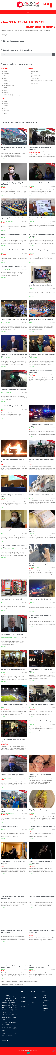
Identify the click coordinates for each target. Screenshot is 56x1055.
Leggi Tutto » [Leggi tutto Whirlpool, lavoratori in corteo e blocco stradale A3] (31, 471)
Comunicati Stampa (8, 94)
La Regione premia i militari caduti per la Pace (13, 669)
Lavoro (30, 375)
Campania (6, 110)
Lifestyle (6, 83)
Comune (38, 152)
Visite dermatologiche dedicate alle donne (40, 183)
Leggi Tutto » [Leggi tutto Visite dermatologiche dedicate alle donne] (31, 195)
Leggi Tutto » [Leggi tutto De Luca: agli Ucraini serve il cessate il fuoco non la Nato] (3, 366)
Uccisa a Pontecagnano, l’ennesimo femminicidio (42, 704)
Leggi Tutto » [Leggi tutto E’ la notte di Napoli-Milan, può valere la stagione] (3, 277)
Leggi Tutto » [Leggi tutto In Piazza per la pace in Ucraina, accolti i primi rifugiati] (3, 822)
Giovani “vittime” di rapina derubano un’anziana (13, 406)
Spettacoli (6, 76)
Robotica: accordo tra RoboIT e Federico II (12, 634)
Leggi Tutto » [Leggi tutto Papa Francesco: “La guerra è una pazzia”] (31, 262)
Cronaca (6, 92)
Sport (5, 75)
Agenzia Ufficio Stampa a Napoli (12, 96)
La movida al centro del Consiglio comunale (12, 774)
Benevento (6, 105)
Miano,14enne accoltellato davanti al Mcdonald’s (13, 234)
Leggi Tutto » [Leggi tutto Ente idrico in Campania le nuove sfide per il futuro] (3, 507)
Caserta (6, 107)
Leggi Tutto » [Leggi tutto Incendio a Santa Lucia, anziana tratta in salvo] (31, 505)
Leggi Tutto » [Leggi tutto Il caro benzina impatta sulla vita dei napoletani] (3, 401)
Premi (2, 674)
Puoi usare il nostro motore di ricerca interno (16, 50)
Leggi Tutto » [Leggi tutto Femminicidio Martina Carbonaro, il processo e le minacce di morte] (3, 978)
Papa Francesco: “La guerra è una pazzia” (40, 250)
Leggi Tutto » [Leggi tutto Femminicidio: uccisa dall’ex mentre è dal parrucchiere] (31, 785)
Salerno (5, 108)
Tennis (5, 71)
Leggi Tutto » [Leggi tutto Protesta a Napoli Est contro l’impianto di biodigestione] (31, 160)
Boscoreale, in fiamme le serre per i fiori (11, 599)
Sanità (33, 375)
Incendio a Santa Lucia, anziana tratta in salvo (41, 495)
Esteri (5, 87)
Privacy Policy (34, 83)
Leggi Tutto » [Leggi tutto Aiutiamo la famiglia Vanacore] (3, 541)
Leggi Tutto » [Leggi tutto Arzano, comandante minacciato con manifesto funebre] (31, 229)
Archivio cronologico (36, 75)
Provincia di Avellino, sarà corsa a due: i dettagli (41, 896)
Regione (6, 358)
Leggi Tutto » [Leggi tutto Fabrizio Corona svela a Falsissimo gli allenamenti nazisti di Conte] (31, 978)
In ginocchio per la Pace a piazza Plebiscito (12, 218)
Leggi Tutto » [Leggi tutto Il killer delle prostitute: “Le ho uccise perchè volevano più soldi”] (3, 907)
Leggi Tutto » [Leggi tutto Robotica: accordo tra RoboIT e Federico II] (3, 646)
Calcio (2, 709)
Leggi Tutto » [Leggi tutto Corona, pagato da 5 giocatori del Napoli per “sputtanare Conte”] (31, 873)
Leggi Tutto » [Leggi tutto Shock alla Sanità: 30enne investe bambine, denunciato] (31, 296)
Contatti (33, 73)
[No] (53, 1051)
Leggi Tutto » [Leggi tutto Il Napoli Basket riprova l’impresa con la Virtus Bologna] (31, 331)
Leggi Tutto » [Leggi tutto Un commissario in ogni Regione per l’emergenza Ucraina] (31, 366)
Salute (30, 187)
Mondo (5, 113)
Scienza (2, 638)
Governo (34, 358)
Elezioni (2, 866)
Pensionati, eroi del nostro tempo (9, 826)
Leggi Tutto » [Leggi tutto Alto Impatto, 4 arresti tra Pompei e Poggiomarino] (31, 732)
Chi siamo (33, 76)
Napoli (5, 101)
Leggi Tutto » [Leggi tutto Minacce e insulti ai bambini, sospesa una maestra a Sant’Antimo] (3, 941)
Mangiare (31, 814)
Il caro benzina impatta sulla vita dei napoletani (13, 389)
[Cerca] (53, 54)
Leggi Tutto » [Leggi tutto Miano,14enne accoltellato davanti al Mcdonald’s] (3, 245)
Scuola (5, 638)
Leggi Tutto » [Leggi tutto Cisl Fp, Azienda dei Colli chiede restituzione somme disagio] (31, 383)
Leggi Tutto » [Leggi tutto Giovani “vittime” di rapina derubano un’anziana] (3, 418)
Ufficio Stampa (34, 71)
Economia (6, 89)
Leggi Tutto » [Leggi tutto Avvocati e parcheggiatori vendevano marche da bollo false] (31, 541)
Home (23, 995)
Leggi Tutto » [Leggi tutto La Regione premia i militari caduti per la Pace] (3, 681)
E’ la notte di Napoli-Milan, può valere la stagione (13, 266)
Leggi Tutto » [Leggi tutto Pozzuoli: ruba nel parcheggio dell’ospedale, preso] (31, 680)
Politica (5, 80)
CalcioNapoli (3, 254)
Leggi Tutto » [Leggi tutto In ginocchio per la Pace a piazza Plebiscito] (3, 230)
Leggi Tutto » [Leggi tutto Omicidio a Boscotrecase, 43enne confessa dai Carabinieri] (31, 436)
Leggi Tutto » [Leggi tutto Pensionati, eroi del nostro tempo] (3, 838)
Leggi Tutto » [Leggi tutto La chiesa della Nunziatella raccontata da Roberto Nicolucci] (31, 626)
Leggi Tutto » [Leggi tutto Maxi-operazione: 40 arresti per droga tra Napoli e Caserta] (3, 158)
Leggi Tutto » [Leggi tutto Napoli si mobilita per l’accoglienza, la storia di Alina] (3, 751)
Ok (28, 1052)
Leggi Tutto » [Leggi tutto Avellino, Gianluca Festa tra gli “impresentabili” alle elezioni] (3, 873)
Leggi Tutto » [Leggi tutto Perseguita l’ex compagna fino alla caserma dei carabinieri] (31, 245)
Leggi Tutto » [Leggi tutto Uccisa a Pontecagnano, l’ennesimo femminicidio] (31, 716)
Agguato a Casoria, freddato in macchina (40, 599)
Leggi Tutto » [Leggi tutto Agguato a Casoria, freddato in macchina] (31, 611)
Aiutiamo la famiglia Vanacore (9, 530)
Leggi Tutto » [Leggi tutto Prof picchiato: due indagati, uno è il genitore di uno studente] (3, 195)
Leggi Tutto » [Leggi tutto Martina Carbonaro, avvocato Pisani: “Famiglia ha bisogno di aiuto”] (31, 943)
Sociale (5, 78)
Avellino (6, 103)
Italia (5, 112)
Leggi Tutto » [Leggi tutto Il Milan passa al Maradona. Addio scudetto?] (3, 262)
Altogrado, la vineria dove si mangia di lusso (40, 810)
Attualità (35, 152)
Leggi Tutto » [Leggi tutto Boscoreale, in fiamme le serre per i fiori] (3, 610)
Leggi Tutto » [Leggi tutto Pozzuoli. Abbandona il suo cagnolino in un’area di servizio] (31, 576)
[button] (51, 6)
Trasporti (6, 550)
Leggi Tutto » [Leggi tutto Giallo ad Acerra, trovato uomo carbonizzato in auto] (3, 471)
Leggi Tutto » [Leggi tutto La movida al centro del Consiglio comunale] (3, 787)
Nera (5, 187)
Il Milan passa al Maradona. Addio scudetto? (12, 250)
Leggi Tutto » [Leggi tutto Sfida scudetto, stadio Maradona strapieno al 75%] (3, 716)
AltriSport (31, 323)
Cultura (5, 90)
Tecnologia (6, 73)
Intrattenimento (32, 866)
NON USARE (7, 82)
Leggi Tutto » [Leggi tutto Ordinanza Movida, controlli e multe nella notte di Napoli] (3, 331)
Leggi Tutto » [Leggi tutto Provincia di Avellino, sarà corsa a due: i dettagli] (31, 907)
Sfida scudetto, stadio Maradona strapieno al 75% (14, 704)
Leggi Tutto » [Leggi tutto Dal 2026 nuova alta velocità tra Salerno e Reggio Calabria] (3, 557)
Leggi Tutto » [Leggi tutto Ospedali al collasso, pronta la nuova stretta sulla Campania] (31, 838)
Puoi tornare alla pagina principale (12, 41)
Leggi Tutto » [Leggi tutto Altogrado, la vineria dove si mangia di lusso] (31, 822)
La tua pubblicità (35, 78)
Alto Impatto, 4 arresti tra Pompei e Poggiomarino (42, 721)
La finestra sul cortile (9, 85)
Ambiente (31, 152)
